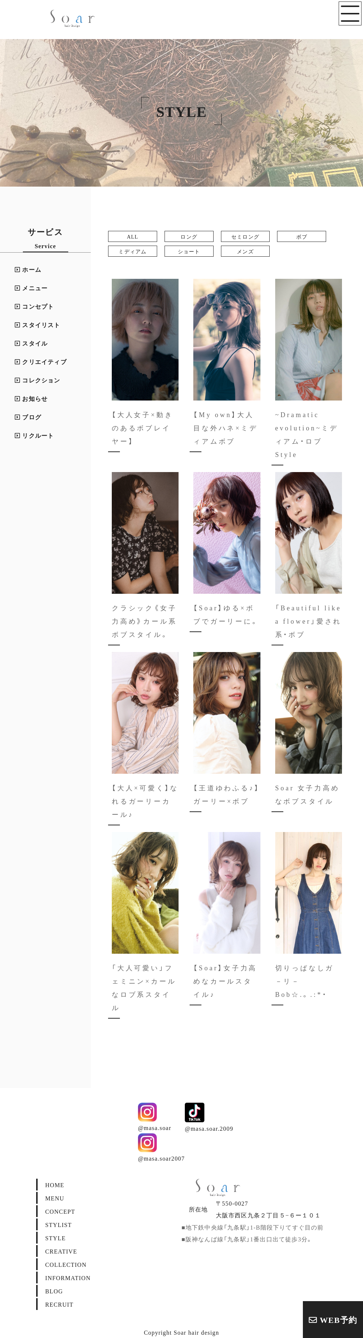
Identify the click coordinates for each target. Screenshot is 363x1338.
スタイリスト (37, 324)
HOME (54, 1184)
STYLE (55, 1237)
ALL (132, 236)
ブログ (28, 416)
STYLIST (58, 1224)
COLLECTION (65, 1264)
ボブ (301, 236)
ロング (188, 236)
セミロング (245, 236)
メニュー (31, 287)
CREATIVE (61, 1251)
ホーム (28, 269)
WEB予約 (333, 1319)
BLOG (54, 1290)
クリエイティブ (41, 361)
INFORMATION (67, 1277)
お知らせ (31, 398)
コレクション (37, 379)
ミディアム (132, 251)
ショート (189, 251)
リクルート (34, 435)
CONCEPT (60, 1211)
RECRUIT (59, 1304)
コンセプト (34, 306)
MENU (54, 1197)
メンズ (245, 251)
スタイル (31, 343)
